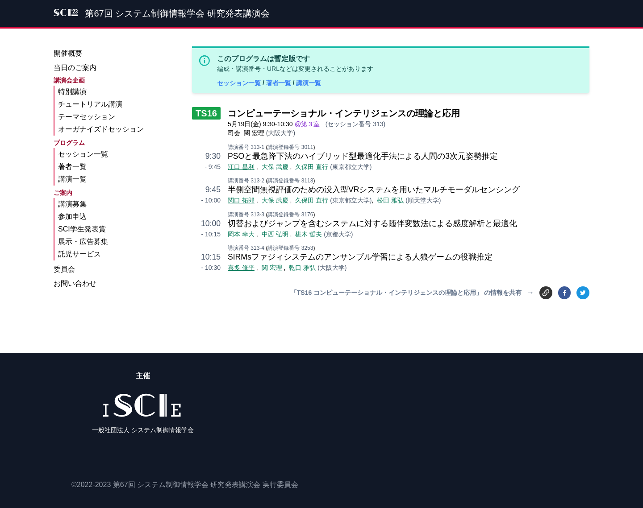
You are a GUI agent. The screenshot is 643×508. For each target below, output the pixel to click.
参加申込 (72, 216)
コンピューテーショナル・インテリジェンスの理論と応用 (344, 113)
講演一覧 (308, 83)
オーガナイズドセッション (101, 129)
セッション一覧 (240, 83)
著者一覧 (279, 83)
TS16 (206, 113)
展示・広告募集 (83, 241)
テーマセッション (86, 116)
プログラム (69, 142)
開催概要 (68, 53)
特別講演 (72, 91)
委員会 (64, 269)
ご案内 (63, 192)
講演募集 (72, 204)
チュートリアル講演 (90, 104)
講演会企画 (69, 80)
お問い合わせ (75, 283)
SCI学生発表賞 (82, 229)
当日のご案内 (75, 67)
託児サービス (79, 254)
